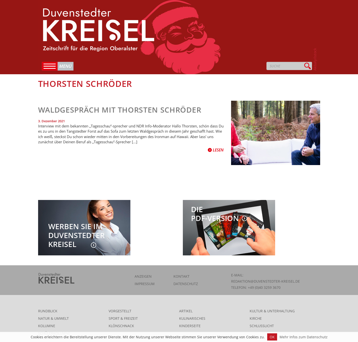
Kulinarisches (192, 318)
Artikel (185, 311)
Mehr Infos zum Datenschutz (304, 337)
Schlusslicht (262, 325)
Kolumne (46, 325)
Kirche (256, 318)
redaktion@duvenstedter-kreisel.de (265, 281)
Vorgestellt (120, 311)
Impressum (145, 283)
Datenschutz (185, 283)
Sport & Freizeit (123, 318)
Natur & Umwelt (53, 318)
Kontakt (181, 276)
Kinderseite (190, 325)
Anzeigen (143, 276)
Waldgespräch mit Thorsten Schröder (119, 110)
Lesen (216, 150)
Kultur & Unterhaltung (272, 311)
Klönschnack (121, 325)
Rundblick (47, 311)
